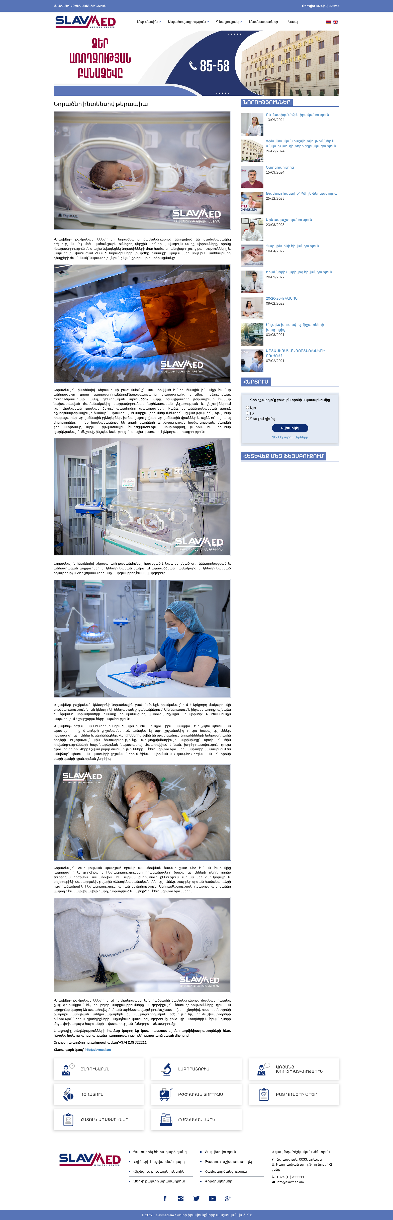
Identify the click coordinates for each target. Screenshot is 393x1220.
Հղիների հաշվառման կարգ (159, 1161)
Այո (253, 408)
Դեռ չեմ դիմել (262, 419)
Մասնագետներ (263, 22)
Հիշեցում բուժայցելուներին (158, 1171)
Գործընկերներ (218, 1181)
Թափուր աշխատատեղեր (229, 1161)
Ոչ (252, 413)
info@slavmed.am (98, 1050)
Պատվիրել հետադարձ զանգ (160, 1152)
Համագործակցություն (226, 1171)
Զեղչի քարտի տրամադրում (159, 1181)
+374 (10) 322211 (327, 6)
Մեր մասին (147, 22)
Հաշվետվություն (220, 1152)
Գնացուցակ (227, 22)
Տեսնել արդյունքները (290, 438)
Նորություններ (266, 102)
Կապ (293, 22)
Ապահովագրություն (187, 22)
